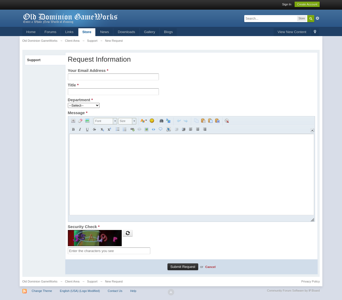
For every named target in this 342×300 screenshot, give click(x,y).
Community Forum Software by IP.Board (293, 290)
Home (31, 32)
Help (133, 290)
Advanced (317, 18)
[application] (191, 169)
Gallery (149, 32)
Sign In (286, 4)
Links (69, 32)
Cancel (210, 266)
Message (78, 112)
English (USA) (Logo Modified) (80, 290)
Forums (50, 32)
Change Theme (42, 290)
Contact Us (115, 290)
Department (80, 99)
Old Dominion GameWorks (40, 281)
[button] (73, 120)
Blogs (168, 32)
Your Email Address (88, 70)
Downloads (126, 32)
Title (73, 85)
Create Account (307, 4)
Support (34, 60)
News (104, 32)
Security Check (84, 226)
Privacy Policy (310, 281)
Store (86, 32)
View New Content (292, 32)
